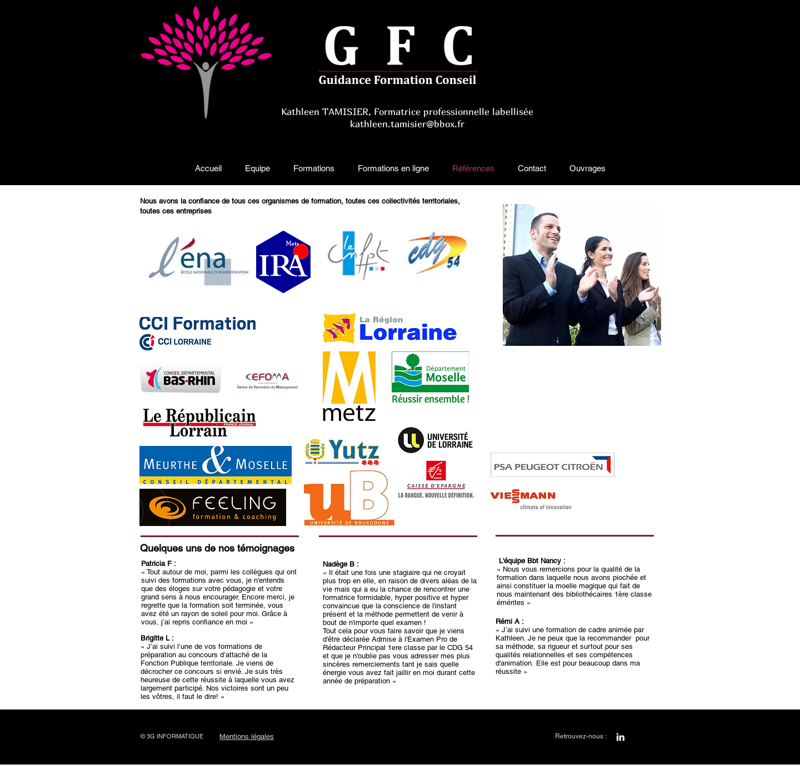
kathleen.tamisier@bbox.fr (407, 124)
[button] (257, 168)
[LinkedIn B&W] (620, 737)
